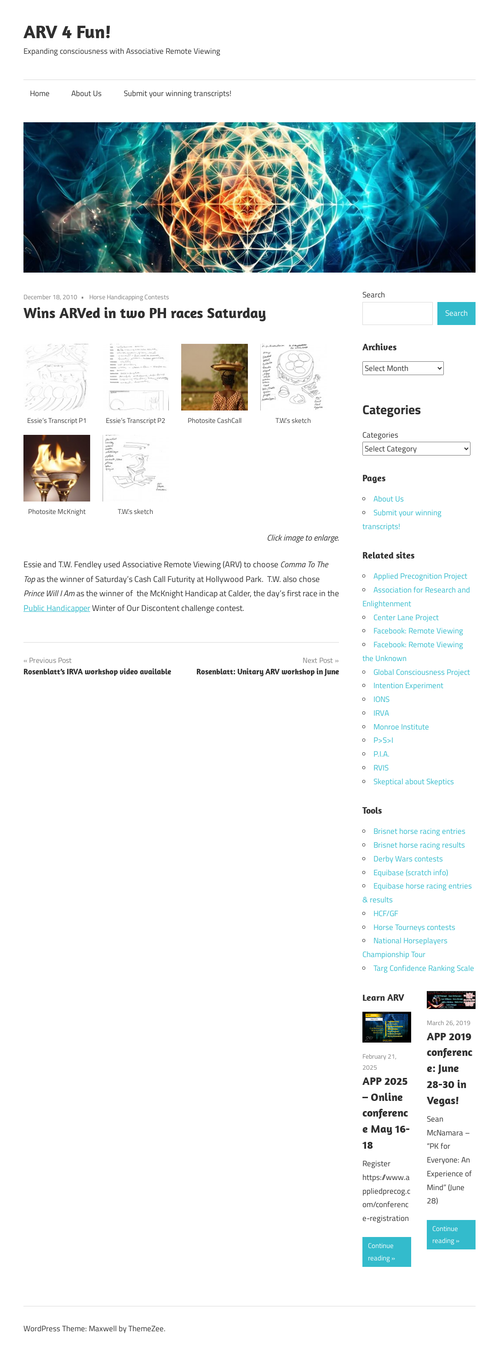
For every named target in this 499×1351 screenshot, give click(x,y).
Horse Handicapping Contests (129, 297)
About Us (86, 93)
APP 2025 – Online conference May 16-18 (386, 1112)
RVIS (381, 767)
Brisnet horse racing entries (419, 831)
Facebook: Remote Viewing (418, 630)
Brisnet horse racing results (419, 844)
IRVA (381, 712)
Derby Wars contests (408, 858)
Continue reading (381, 1251)
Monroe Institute (401, 726)
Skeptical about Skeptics (413, 781)
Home (40, 93)
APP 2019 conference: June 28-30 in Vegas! (449, 1067)
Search (373, 295)
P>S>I (383, 740)
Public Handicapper (56, 608)
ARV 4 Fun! (67, 31)
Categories (380, 434)
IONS (381, 699)
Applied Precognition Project (420, 575)
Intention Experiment (408, 685)
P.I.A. (381, 753)
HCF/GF (385, 913)
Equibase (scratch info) (410, 872)
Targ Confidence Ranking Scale (423, 968)
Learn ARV (383, 997)
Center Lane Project (406, 617)
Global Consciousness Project (421, 672)
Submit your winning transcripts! (177, 93)
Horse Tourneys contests (414, 927)
